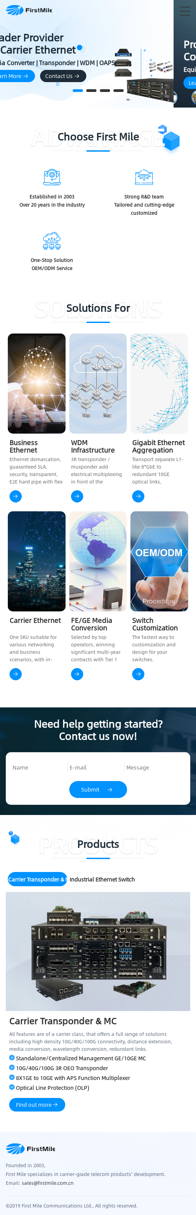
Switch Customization (155, 623)
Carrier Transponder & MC (37, 879)
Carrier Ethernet (35, 620)
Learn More (50, 76)
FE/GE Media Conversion (91, 623)
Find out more (37, 1105)
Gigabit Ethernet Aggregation (158, 446)
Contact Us (102, 76)
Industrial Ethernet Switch (99, 879)
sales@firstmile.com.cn (48, 1182)
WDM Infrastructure (93, 446)
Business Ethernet (24, 446)
